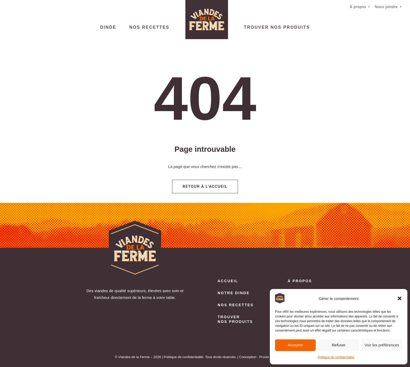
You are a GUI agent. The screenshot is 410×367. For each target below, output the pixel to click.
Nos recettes (149, 27)
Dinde (108, 27)
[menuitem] (360, 7)
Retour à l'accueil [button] (205, 186)
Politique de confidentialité (336, 357)
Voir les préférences (382, 345)
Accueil (228, 281)
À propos (360, 7)
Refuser (339, 345)
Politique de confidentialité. (184, 357)
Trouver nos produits (277, 27)
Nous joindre (388, 7)
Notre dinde (234, 293)
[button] (399, 298)
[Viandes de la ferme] (206, 19)
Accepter (295, 345)
